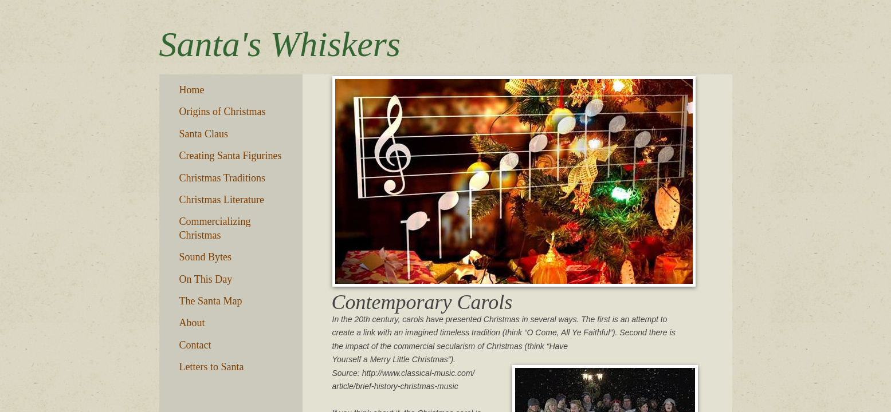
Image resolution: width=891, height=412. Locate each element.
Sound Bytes (205, 257)
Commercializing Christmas (215, 228)
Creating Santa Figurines (230, 155)
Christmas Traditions (222, 178)
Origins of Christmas (222, 111)
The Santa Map (210, 301)
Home (192, 90)
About (192, 322)
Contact (195, 345)
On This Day (206, 279)
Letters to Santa (211, 367)
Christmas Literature (221, 199)
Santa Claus (204, 134)
